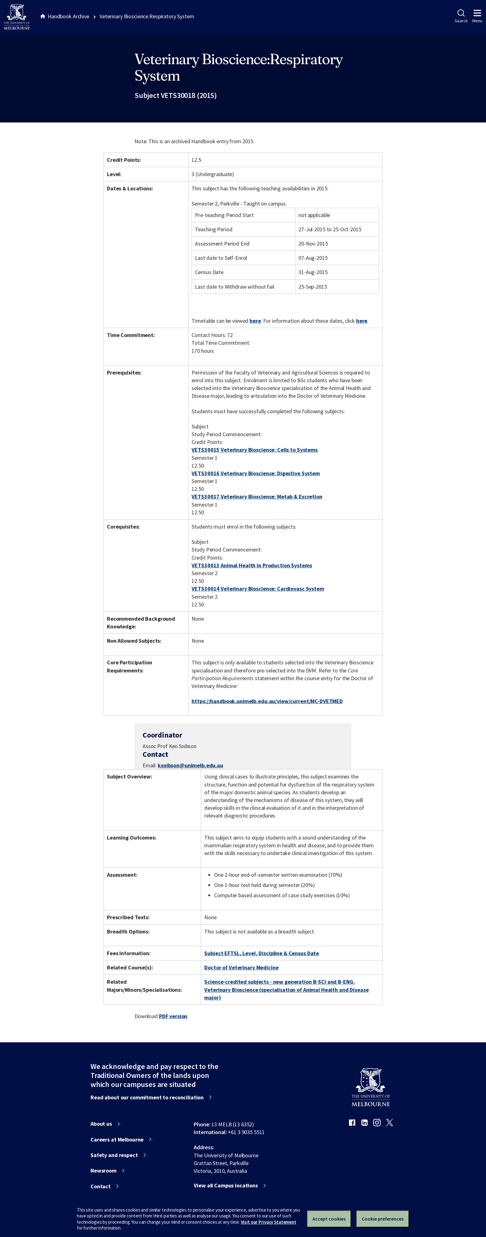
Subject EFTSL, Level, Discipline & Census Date (261, 953)
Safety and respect (114, 1155)
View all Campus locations (226, 1185)
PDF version (173, 1016)
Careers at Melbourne (117, 1139)
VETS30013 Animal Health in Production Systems (252, 565)
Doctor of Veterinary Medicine (241, 967)
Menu (477, 16)
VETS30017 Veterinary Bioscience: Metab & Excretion (257, 496)
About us (101, 1123)
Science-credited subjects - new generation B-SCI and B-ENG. (279, 981)
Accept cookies (329, 1219)
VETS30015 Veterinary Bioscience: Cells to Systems (254, 449)
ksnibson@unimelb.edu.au (190, 765)
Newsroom (104, 1170)
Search (461, 16)
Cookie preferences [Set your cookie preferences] (383, 1219)
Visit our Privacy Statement (268, 1222)
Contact (101, 1186)
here (255, 320)
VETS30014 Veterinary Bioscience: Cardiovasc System (258, 588)
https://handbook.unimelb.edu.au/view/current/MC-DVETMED (267, 701)
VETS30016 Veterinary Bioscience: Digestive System (256, 473)
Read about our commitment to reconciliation (147, 1097)
